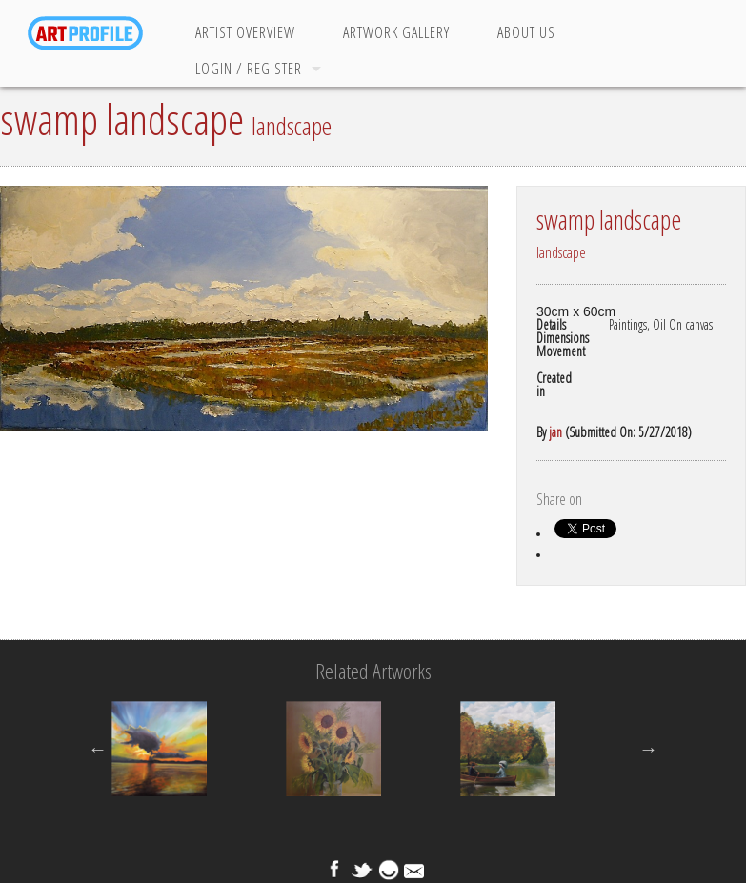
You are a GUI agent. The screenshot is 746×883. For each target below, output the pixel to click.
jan (555, 432)
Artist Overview (245, 32)
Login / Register (248, 68)
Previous (97, 748)
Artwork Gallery (396, 32)
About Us (526, 32)
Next (648, 748)
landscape (292, 126)
